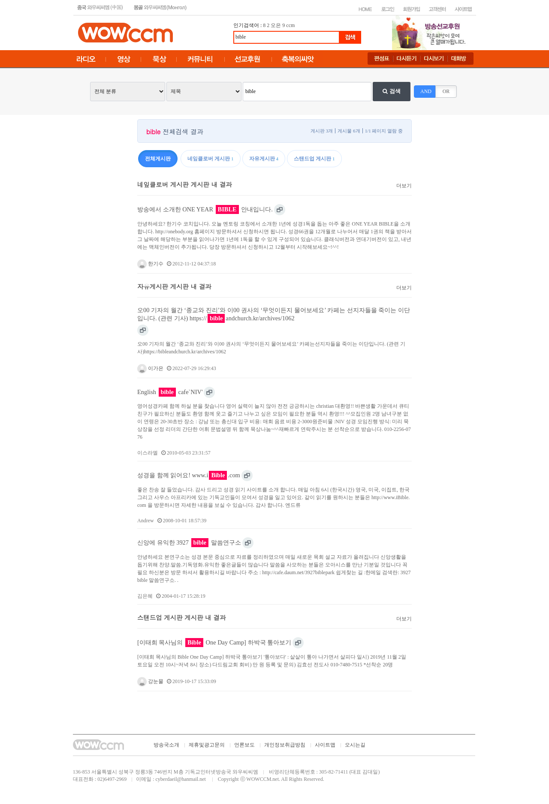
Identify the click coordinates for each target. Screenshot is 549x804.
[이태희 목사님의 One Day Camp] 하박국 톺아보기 (214, 642)
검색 (391, 91)
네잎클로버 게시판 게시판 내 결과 (184, 184)
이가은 (150, 368)
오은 (276, 25)
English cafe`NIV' (169, 392)
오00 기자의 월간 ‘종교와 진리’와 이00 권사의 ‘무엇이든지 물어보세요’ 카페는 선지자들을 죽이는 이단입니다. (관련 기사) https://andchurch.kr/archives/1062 (273, 314)
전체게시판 (158, 159)
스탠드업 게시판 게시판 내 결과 (181, 617)
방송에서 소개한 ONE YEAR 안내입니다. (205, 209)
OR (446, 91)
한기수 (150, 264)
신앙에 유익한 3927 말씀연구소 (189, 543)
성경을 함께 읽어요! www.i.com (188, 475)
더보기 (404, 186)
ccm (290, 25)
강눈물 (150, 681)
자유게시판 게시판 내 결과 (174, 286)
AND (425, 91)
